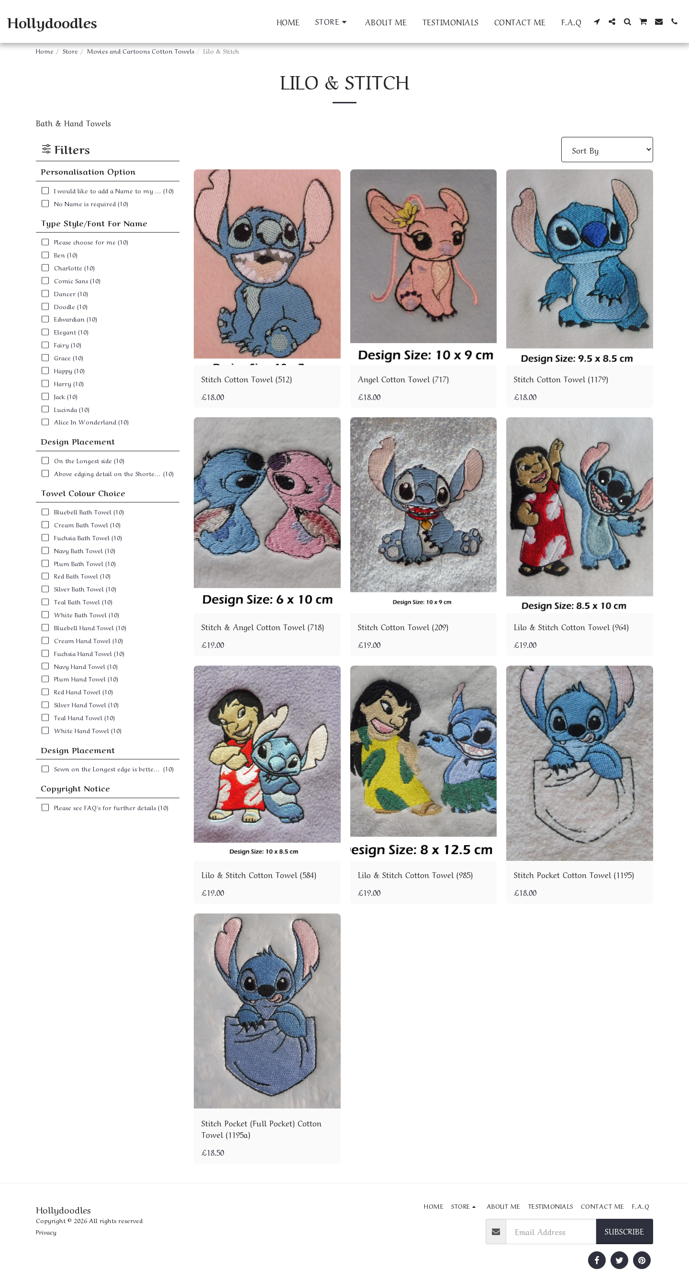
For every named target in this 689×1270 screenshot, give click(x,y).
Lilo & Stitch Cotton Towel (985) (415, 874)
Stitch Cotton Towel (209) (403, 626)
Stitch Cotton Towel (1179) (561, 378)
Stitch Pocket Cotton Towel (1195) (574, 874)
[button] (596, 21)
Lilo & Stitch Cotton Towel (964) (571, 626)
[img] (267, 267)
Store (70, 50)
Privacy (46, 1231)
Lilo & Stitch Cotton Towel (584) (258, 874)
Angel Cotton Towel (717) (403, 378)
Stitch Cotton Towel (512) (246, 378)
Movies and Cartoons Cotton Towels (140, 50)
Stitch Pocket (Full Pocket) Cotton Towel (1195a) (261, 1128)
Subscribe (624, 1231)
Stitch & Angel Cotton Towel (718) (262, 626)
